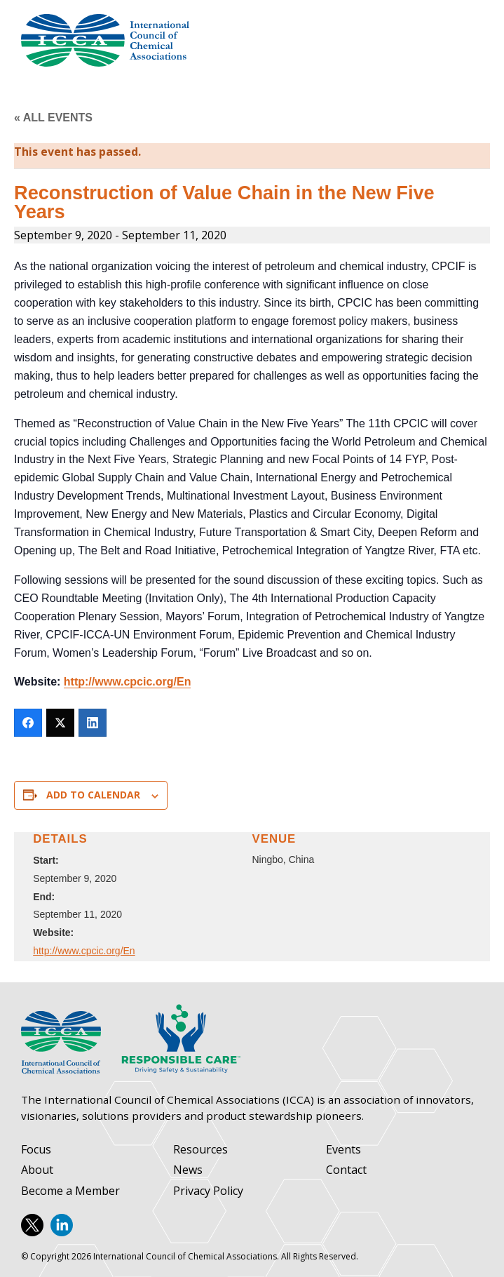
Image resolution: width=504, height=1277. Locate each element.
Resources (200, 1149)
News (188, 1170)
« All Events (53, 117)
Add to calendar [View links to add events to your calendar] (93, 794)
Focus (36, 1149)
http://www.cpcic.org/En (127, 682)
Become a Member (70, 1191)
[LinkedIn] (93, 723)
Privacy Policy (208, 1191)
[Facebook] (28, 723)
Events (343, 1149)
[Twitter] (60, 723)
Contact (346, 1170)
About (37, 1170)
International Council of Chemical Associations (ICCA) (105, 40)
